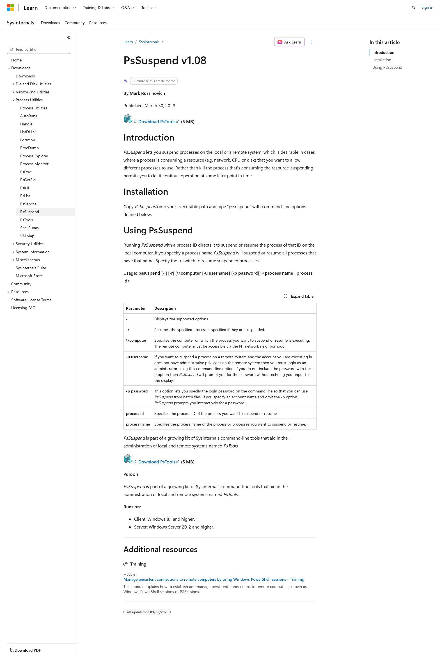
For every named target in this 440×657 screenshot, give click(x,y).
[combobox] (38, 49)
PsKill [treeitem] (24, 187)
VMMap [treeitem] (27, 235)
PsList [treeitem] (25, 195)
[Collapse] (69, 38)
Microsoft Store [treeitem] (29, 275)
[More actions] (312, 42)
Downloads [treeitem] (25, 76)
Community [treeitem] (21, 283)
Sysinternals (149, 41)
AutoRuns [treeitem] (28, 115)
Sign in (427, 7)
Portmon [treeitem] (27, 140)
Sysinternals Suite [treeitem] (31, 267)
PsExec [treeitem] (26, 171)
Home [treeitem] (16, 60)
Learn (128, 41)
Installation (381, 59)
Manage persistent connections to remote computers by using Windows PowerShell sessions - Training (213, 579)
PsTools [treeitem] (26, 219)
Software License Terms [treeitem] (31, 299)
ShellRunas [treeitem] (29, 227)
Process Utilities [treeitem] (33, 108)
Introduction (383, 52)
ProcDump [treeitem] (29, 147)
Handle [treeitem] (26, 124)
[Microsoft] (10, 7)
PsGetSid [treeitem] (28, 179)
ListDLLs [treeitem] (27, 131)
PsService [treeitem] (28, 203)
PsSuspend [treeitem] (29, 211)
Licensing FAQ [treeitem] (23, 307)
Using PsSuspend (387, 67)
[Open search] (413, 8)
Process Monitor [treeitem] (34, 163)
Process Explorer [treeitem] (34, 155)
